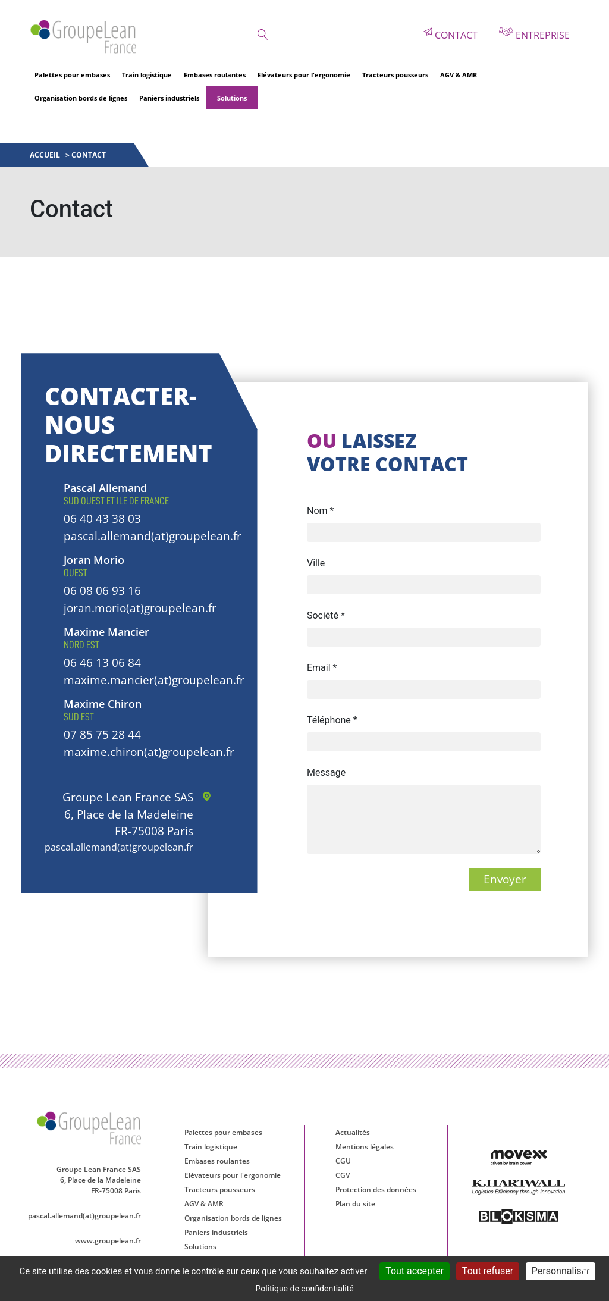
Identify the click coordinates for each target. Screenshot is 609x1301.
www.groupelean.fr (108, 1241)
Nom (320, 510)
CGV (342, 1175)
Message (326, 772)
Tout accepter (414, 1271)
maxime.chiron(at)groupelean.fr (149, 752)
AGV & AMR (458, 74)
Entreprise (534, 34)
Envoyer (505, 879)
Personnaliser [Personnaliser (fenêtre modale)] (561, 1271)
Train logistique (147, 74)
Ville (316, 563)
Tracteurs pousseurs (395, 74)
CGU (343, 1161)
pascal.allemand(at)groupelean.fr (152, 536)
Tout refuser (487, 1271)
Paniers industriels (169, 97)
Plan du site (355, 1204)
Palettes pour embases (72, 74)
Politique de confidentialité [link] (304, 1288)
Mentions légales (364, 1147)
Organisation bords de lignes (80, 97)
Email (322, 667)
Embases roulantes (215, 74)
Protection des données (375, 1189)
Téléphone (332, 720)
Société (326, 615)
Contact (450, 34)
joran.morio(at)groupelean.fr (140, 608)
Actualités (352, 1132)
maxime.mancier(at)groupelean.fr (154, 680)
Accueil (46, 155)
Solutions (232, 97)
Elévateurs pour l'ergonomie (304, 74)
